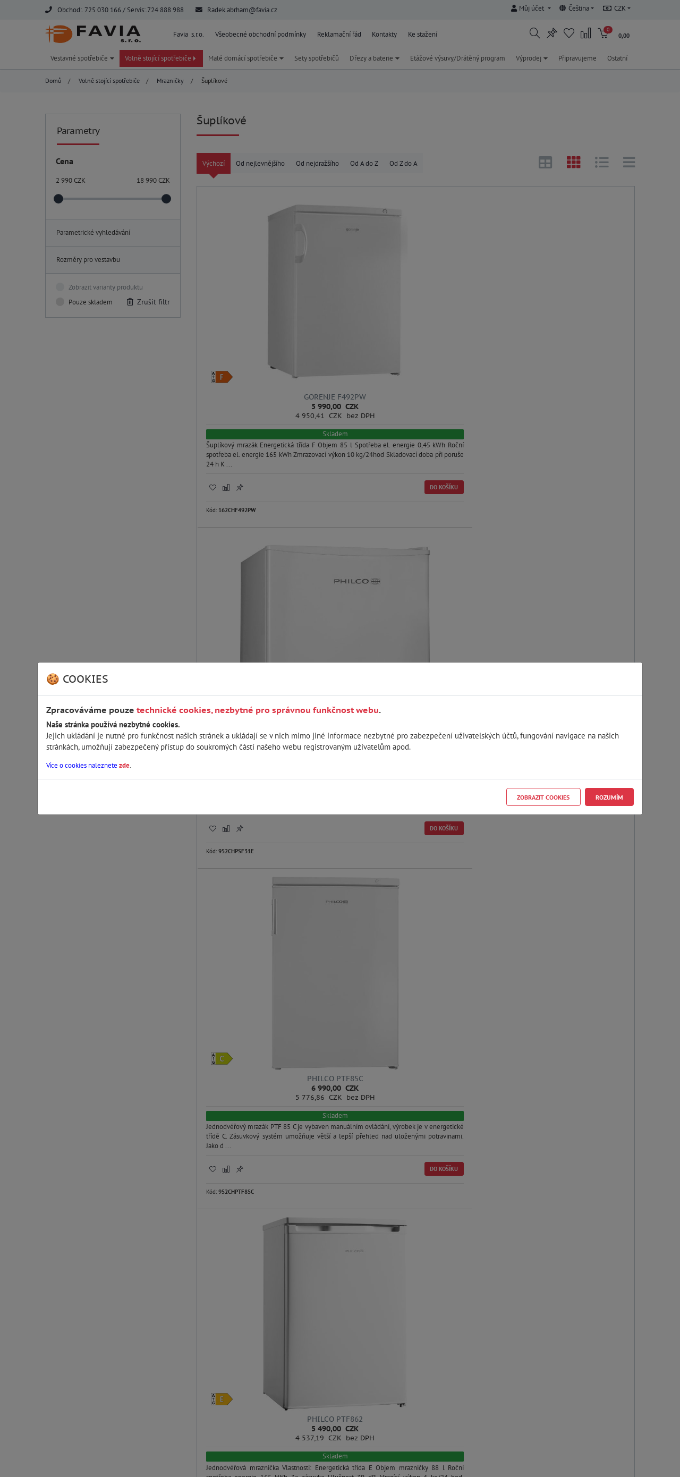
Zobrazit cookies (543, 797)
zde (124, 765)
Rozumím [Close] (609, 797)
